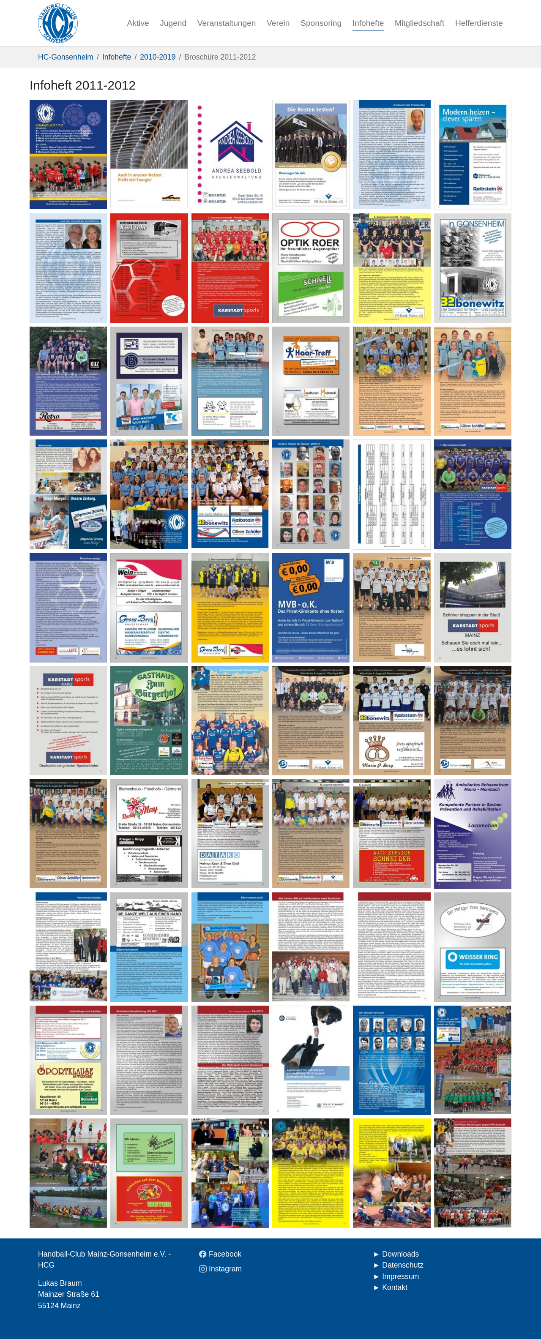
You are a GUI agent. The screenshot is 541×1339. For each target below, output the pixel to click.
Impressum (400, 1276)
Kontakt (394, 1287)
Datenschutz (403, 1265)
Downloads (400, 1254)
